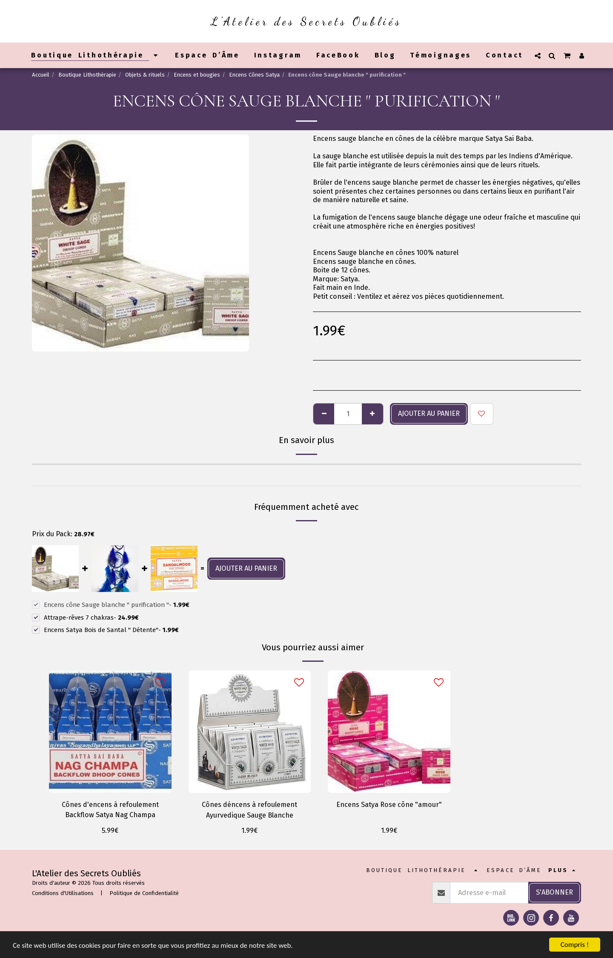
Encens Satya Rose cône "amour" (389, 805)
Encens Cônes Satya (254, 74)
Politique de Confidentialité (144, 893)
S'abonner (554, 893)
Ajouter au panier (429, 413)
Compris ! (575, 944)
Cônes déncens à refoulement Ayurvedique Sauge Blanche (250, 810)
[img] (110, 731)
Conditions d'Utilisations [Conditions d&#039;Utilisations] (63, 893)
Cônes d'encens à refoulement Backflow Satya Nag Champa (110, 810)
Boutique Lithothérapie (87, 74)
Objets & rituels (145, 74)
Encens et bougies (197, 74)
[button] (537, 55)
